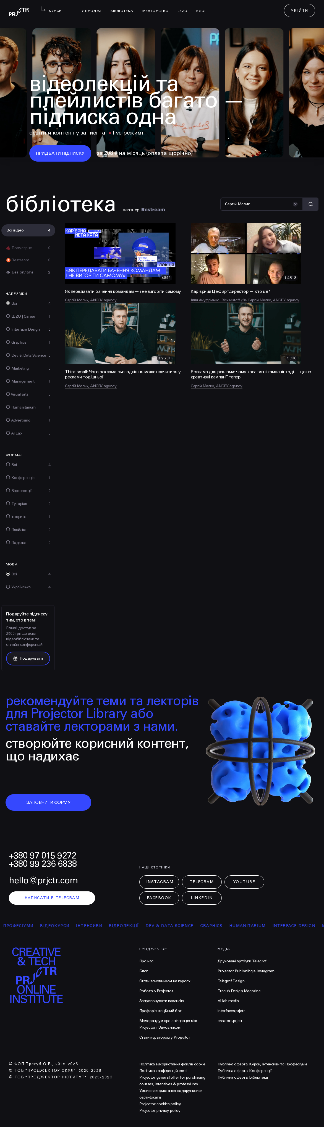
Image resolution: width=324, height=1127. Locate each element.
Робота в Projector (156, 991)
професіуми (26, 925)
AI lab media (228, 1001)
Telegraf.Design (231, 981)
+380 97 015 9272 (42, 855)
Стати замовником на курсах (164, 981)
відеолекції (131, 925)
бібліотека (124, 7)
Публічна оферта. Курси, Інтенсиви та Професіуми (262, 1064)
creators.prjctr (230, 1020)
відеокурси (62, 925)
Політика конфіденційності (163, 1070)
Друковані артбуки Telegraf (242, 961)
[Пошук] (261, 204)
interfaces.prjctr (231, 1010)
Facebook (159, 898)
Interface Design (301, 925)
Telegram (202, 882)
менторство (157, 7)
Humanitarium (255, 925)
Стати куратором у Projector (164, 1037)
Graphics (219, 925)
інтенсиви (96, 925)
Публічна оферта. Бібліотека (243, 1077)
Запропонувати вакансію (161, 1001)
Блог (203, 7)
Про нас (146, 961)
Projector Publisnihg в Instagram (246, 971)
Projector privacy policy (159, 1110)
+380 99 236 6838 (43, 864)
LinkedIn (202, 898)
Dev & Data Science (177, 925)
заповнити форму (48, 802)
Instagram (160, 882)
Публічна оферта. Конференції (245, 1070)
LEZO (185, 7)
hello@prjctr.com (43, 880)
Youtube (244, 882)
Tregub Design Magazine (239, 991)
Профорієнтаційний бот (160, 1010)
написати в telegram (52, 898)
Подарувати (28, 658)
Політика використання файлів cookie (172, 1064)
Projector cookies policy (160, 1104)
